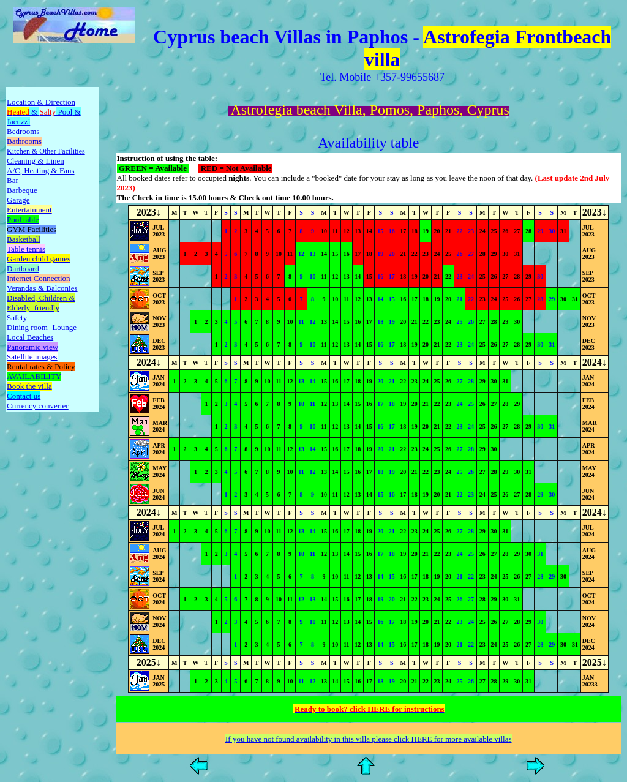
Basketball (23, 239)
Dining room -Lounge (42, 327)
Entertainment (29, 209)
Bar (12, 180)
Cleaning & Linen (35, 160)
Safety (17, 317)
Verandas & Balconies (42, 288)
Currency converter (38, 405)
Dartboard (23, 268)
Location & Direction (41, 102)
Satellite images (32, 356)
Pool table (23, 219)
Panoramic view (32, 347)
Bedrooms (23, 131)
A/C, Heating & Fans (41, 170)
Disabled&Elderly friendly (41, 302)
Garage (18, 200)
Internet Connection (38, 278)
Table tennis (26, 249)
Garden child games (38, 258)
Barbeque (22, 190)
